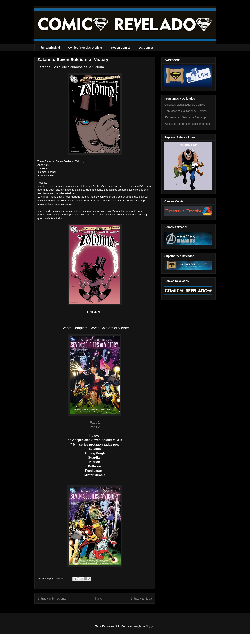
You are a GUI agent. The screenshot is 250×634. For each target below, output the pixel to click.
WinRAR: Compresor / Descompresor (187, 123)
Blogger (150, 626)
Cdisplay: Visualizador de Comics (184, 104)
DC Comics (146, 47)
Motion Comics (120, 47)
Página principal (49, 47)
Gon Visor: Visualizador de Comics (185, 111)
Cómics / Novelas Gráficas (85, 47)
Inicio (98, 598)
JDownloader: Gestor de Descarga (185, 117)
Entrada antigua (141, 598)
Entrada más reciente (52, 598)
